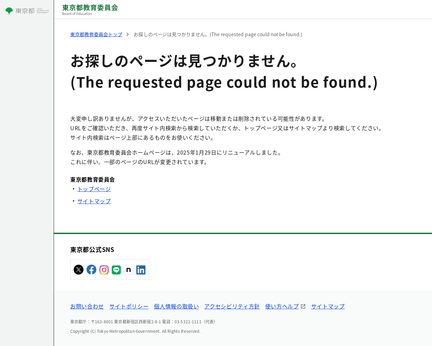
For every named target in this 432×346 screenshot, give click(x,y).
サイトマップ (94, 201)
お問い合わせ (87, 306)
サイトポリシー (128, 306)
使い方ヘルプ (282, 306)
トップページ (94, 189)
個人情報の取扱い (176, 306)
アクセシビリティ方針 (232, 306)
